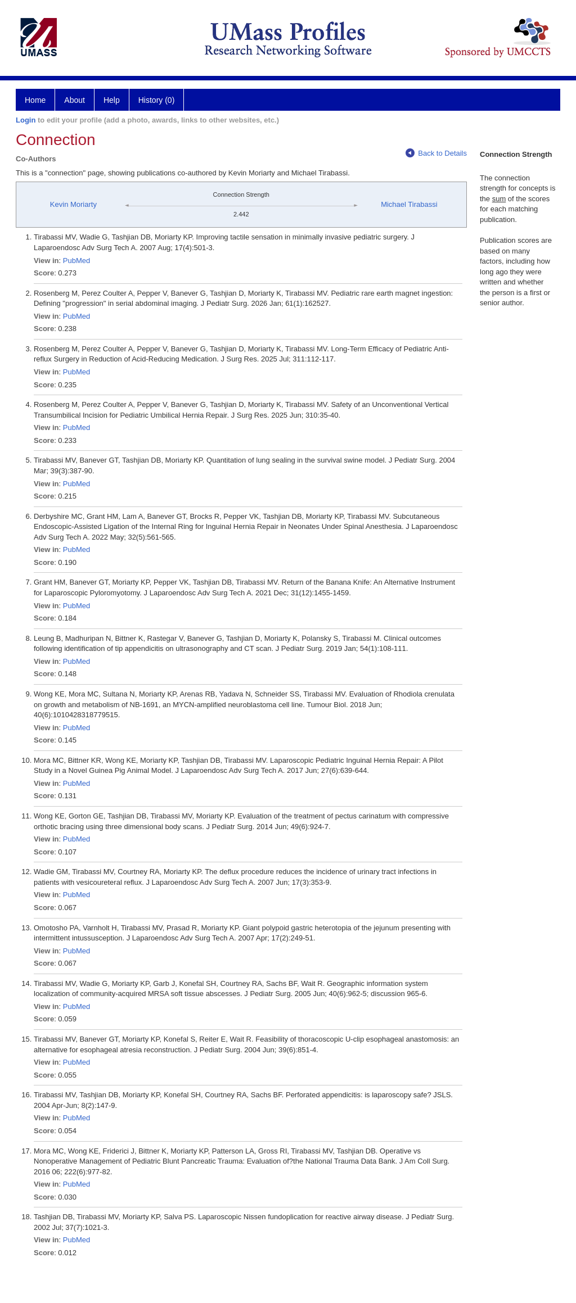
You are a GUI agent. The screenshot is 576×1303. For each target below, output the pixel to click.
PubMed (76, 260)
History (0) (156, 100)
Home (35, 100)
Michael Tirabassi (409, 204)
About (74, 100)
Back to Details (436, 153)
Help (112, 100)
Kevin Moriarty (73, 204)
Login (25, 120)
